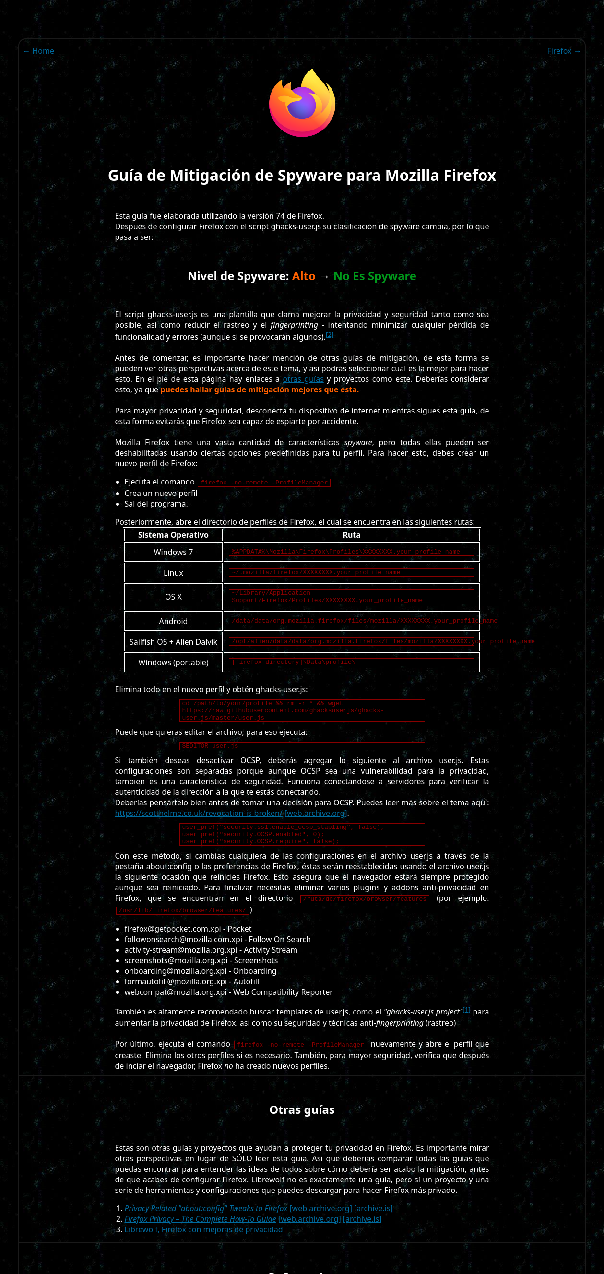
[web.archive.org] (315, 829)
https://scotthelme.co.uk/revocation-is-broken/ (199, 829)
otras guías (303, 379)
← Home (38, 51)
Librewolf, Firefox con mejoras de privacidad (204, 1249)
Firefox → (564, 51)
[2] (329, 334)
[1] (466, 1029)
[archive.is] (373, 1228)
